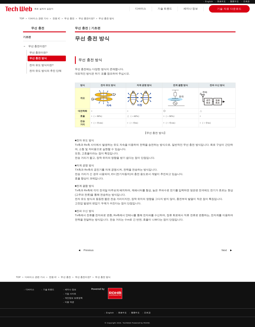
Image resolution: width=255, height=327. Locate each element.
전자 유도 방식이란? (41, 65)
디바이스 (140, 8)
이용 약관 (69, 302)
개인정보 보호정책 (73, 298)
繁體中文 (234, 1)
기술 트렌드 (165, 8)
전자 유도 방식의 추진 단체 (45, 70)
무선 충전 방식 (38, 58)
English (209, 1)
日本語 (246, 1)
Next (224, 250)
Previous (89, 250)
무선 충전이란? (37, 46)
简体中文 (221, 1)
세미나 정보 (190, 8)
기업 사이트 (70, 294)
